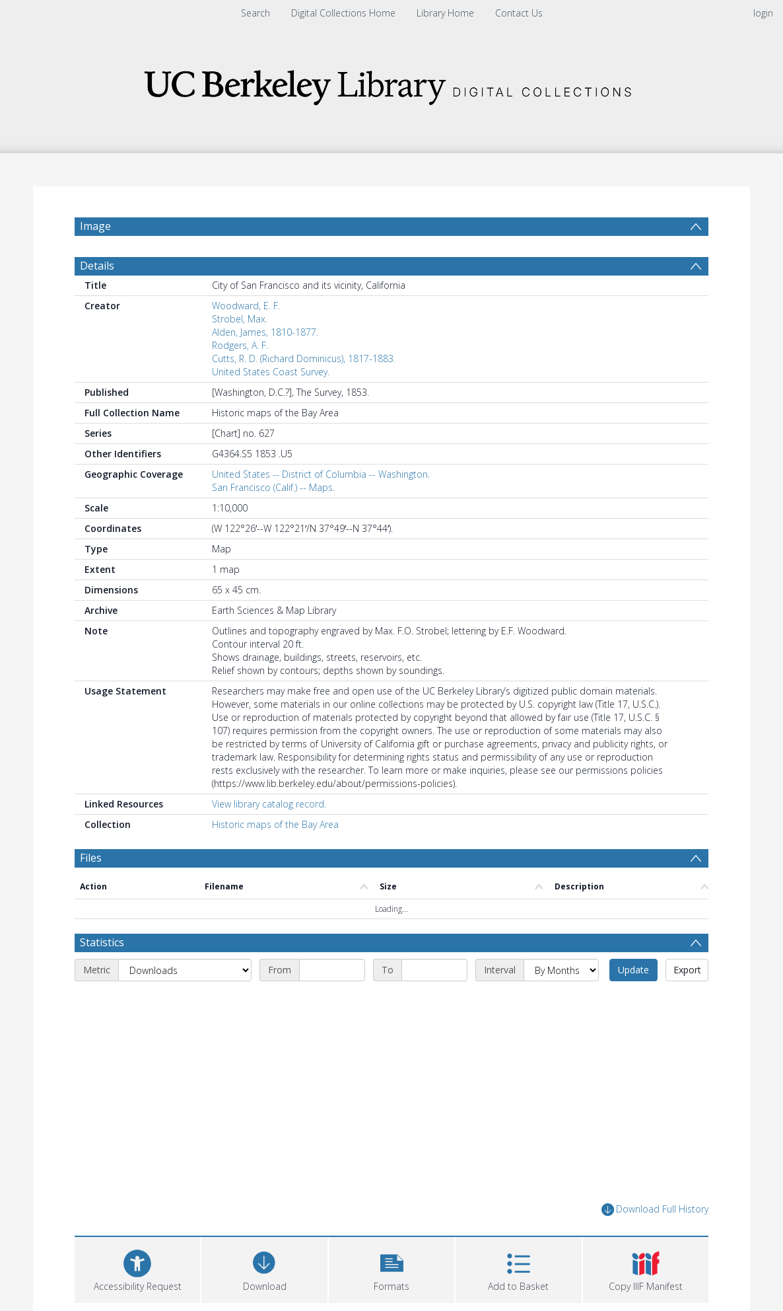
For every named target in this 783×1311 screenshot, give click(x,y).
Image (95, 226)
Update (633, 969)
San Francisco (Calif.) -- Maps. (273, 487)
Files (91, 857)
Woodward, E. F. (246, 305)
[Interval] (561, 970)
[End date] (434, 970)
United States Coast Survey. (270, 371)
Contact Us (519, 13)
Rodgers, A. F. (240, 345)
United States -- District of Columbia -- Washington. (321, 474)
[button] (391, 1268)
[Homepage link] (391, 83)
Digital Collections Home (343, 13)
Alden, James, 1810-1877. (265, 332)
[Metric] (185, 970)
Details (97, 265)
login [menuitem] (763, 13)
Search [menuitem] (255, 13)
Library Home (445, 13)
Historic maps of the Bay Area (275, 824)
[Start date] (332, 970)
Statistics (102, 942)
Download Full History (654, 1210)
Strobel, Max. (239, 319)
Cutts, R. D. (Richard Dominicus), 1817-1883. (303, 358)
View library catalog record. (269, 804)
